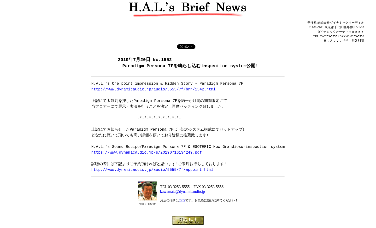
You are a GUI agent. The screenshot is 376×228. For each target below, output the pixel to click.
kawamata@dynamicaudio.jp (182, 192)
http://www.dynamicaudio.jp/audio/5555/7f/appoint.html (152, 170)
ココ (182, 201)
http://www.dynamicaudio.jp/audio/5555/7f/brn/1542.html (153, 90)
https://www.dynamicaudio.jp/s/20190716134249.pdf (146, 153)
